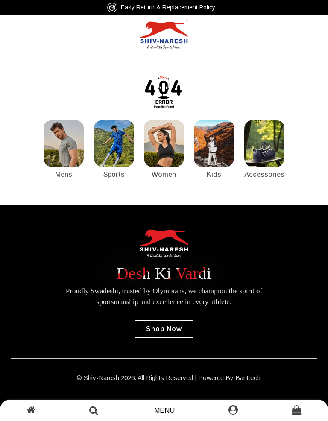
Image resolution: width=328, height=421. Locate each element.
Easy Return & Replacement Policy (161, 7)
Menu (164, 410)
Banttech (248, 377)
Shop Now (164, 329)
